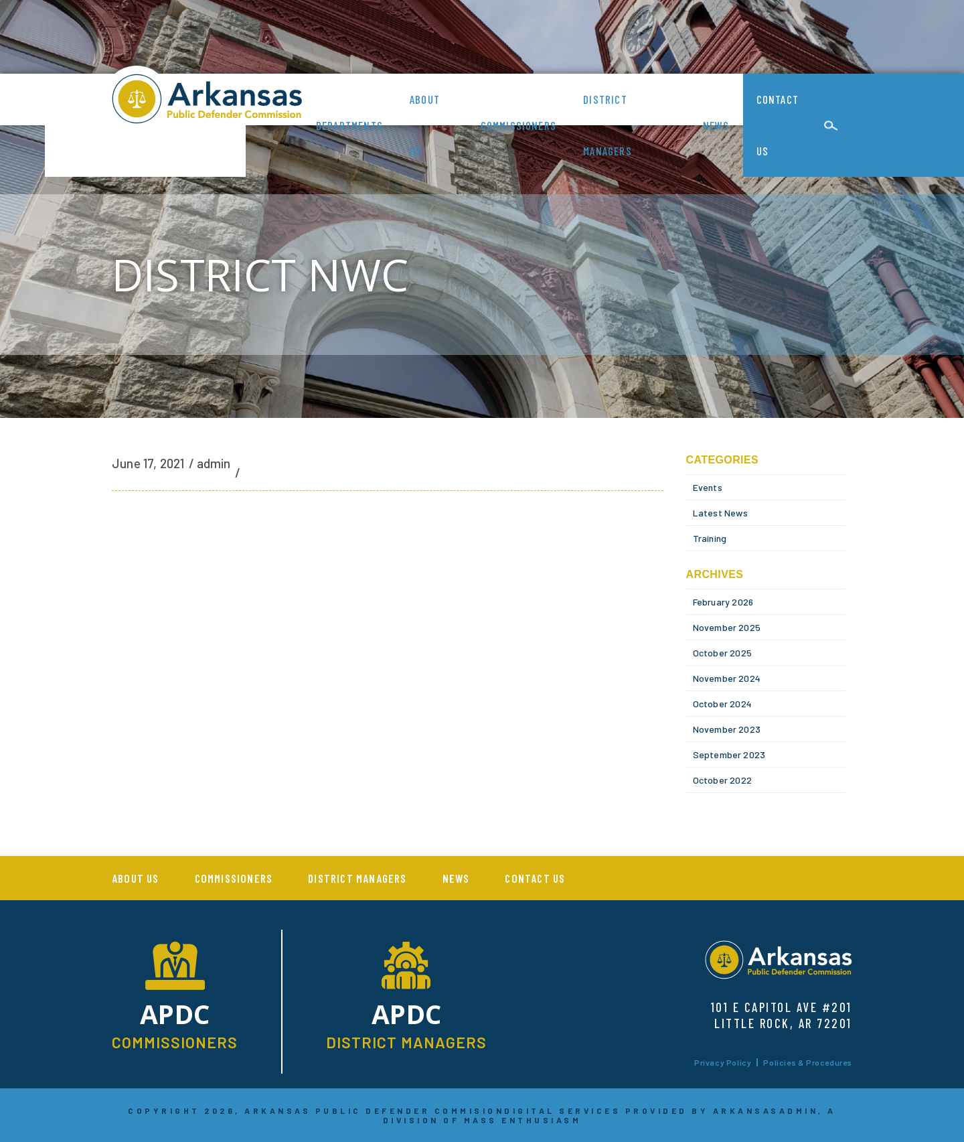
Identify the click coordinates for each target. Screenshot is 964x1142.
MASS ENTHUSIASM (523, 1120)
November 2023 (727, 729)
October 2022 (722, 780)
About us (425, 124)
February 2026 (723, 602)
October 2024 (722, 703)
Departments (349, 125)
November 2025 (727, 627)
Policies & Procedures (807, 1062)
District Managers (607, 124)
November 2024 (727, 678)
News (716, 125)
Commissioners (519, 125)
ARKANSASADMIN (766, 1110)
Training (710, 538)
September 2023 (729, 754)
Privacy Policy (722, 1062)
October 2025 (722, 652)
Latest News (720, 512)
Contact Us (777, 124)
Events (707, 487)
